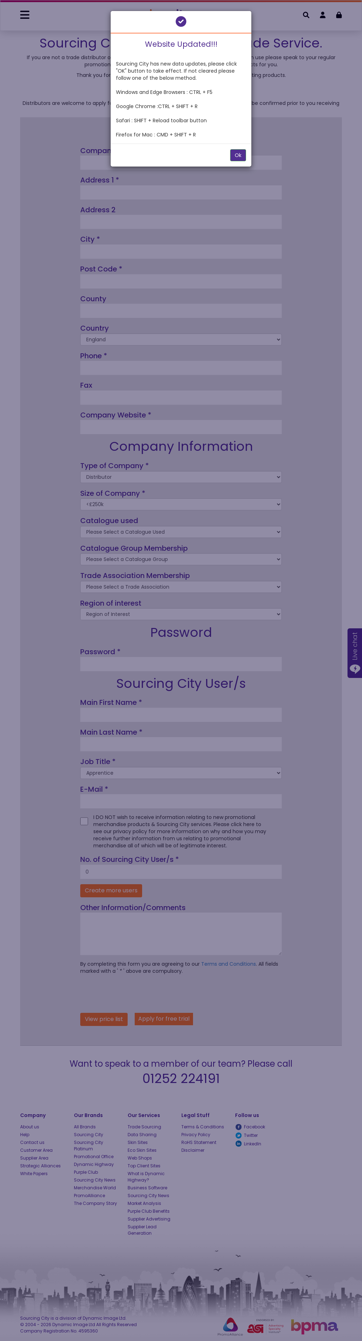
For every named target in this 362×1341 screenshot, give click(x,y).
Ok (238, 155)
